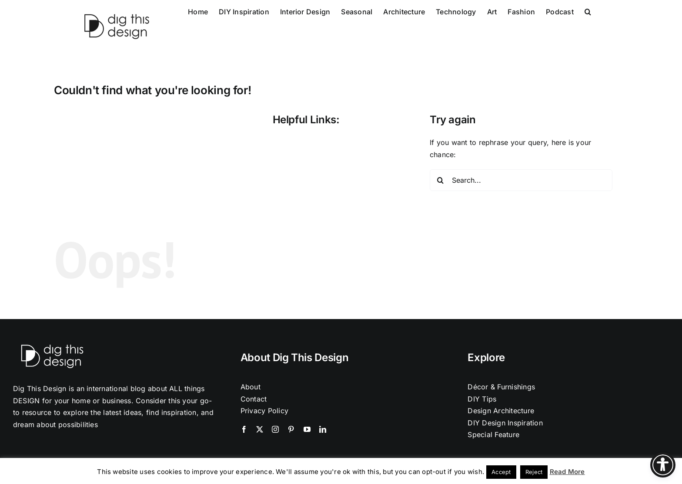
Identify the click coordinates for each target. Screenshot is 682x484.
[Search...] (521, 180)
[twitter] (259, 429)
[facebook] (244, 429)
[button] (588, 11)
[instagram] (275, 429)
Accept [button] (501, 471)
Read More (567, 472)
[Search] (440, 180)
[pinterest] (291, 429)
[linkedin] (322, 429)
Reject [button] (533, 471)
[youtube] (307, 429)
